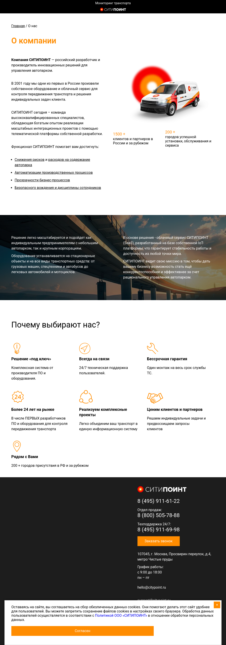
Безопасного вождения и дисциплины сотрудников (58, 188)
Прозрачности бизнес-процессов (42, 180)
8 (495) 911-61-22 (158, 501)
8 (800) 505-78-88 (158, 515)
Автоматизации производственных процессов (54, 172)
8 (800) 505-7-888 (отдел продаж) (213, 10)
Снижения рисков (29, 160)
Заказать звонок (159, 541)
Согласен (82, 631)
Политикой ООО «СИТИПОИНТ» (121, 615)
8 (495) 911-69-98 (158, 529)
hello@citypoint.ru (151, 587)
